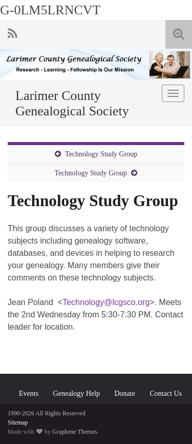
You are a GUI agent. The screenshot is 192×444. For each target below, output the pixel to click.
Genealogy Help (76, 393)
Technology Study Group (101, 154)
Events (28, 393)
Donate (124, 393)
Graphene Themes (74, 431)
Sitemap (18, 422)
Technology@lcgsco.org (106, 302)
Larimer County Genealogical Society (72, 103)
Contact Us (166, 393)
